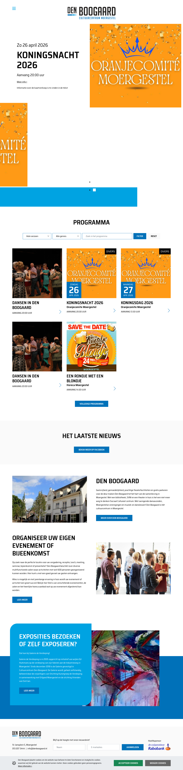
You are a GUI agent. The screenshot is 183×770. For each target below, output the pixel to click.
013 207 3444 (18, 748)
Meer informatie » (25, 766)
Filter (140, 236)
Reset (154, 236)
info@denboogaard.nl (37, 748)
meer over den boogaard (114, 518)
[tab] (94, 181)
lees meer (22, 600)
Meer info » (22, 82)
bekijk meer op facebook (92, 449)
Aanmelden (133, 747)
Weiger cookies (158, 763)
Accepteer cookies (128, 763)
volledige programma (92, 404)
